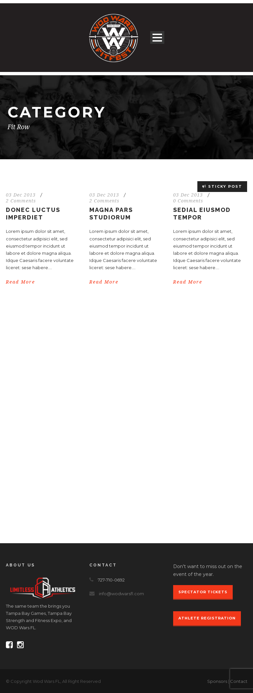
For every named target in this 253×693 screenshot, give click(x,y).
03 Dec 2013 (21, 195)
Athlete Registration (207, 618)
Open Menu (157, 37)
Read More (20, 282)
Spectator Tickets (202, 592)
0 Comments (188, 200)
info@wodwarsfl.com (121, 593)
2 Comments (21, 200)
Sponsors (217, 681)
